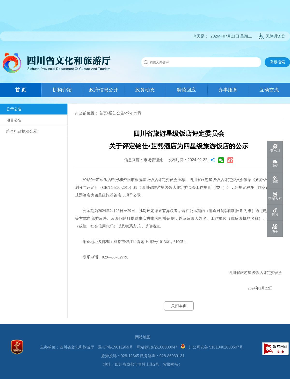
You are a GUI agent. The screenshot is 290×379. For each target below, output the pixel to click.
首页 (103, 113)
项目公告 (14, 120)
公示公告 (14, 109)
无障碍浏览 (272, 36)
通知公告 (116, 113)
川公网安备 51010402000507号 (216, 347)
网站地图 (143, 337)
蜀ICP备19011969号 (115, 347)
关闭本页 (179, 306)
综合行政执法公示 (21, 131)
